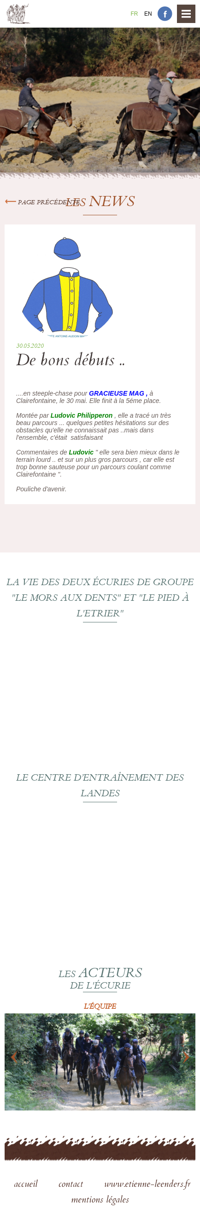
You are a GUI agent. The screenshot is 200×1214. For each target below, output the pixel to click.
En (148, 14)
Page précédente (42, 203)
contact (72, 1185)
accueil (27, 1185)
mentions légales (100, 1200)
